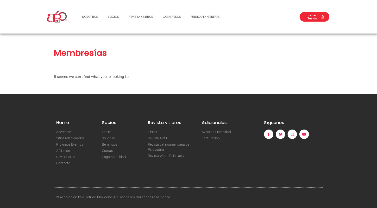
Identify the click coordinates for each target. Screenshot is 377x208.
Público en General (205, 17)
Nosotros (90, 17)
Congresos (172, 17)
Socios (113, 17)
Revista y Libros (141, 17)
